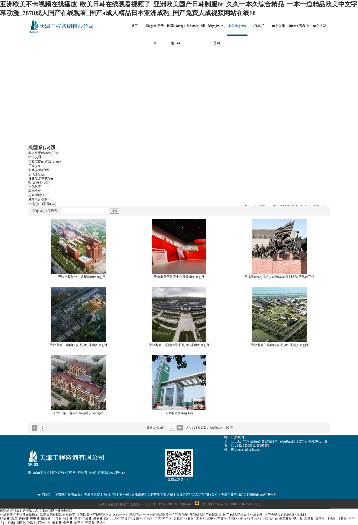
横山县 (244, 518)
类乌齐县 (285, 518)
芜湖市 (126, 518)
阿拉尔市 (44, 523)
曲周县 (20, 523)
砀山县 (298, 518)
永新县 (189, 518)
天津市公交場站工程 (179, 413)
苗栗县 (222, 518)
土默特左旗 (270, 518)
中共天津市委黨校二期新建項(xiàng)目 (78, 277)
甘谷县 (342, 518)
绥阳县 (137, 518)
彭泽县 (233, 518)
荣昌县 (31, 523)
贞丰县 (98, 518)
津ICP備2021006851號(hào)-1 (172, 504)
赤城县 (87, 518)
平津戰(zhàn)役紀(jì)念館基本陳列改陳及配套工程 (279, 277)
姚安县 (211, 518)
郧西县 (320, 518)
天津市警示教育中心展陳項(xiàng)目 (179, 277)
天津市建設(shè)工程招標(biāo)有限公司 (248, 494)
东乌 (14, 518)
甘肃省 (57, 518)
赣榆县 (5, 518)
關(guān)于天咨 (39, 472)
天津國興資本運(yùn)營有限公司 (106, 494)
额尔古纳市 (112, 518)
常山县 (255, 518)
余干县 (68, 523)
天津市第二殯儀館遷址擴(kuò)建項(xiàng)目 (179, 345)
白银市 (9, 523)
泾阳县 (90, 523)
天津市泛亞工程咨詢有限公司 (152, 494)
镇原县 (45, 518)
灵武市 (178, 518)
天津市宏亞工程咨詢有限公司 (197, 494)
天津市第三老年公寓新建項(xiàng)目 (78, 413)
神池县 (331, 518)
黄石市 (79, 523)
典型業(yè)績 (87, 472)
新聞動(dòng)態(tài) (111, 472)
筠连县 (200, 518)
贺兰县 (167, 518)
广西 (157, 518)
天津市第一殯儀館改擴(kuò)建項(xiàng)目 (79, 345)
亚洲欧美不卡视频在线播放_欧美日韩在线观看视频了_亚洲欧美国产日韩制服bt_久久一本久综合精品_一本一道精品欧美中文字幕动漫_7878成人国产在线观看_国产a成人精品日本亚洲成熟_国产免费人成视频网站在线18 (153, 514)
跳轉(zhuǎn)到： (157, 427)
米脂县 (57, 523)
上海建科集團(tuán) (68, 494)
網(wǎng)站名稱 (62, 26)
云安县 (34, 518)
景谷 (77, 518)
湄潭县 (309, 518)
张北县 (68, 518)
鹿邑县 (24, 518)
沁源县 (148, 518)
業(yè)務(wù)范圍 (64, 472)
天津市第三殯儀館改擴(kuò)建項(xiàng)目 (279, 345)
